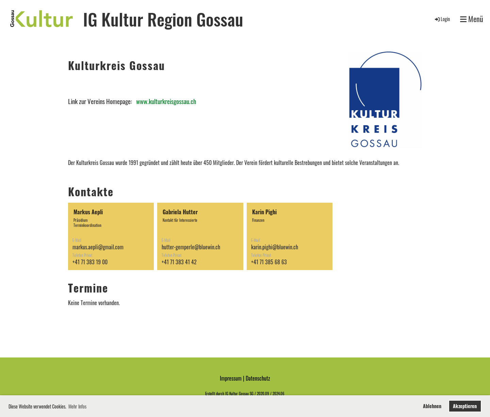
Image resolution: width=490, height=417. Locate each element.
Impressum (231, 378)
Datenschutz (258, 378)
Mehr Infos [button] (77, 406)
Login (442, 18)
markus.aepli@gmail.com (98, 247)
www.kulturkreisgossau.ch (166, 101)
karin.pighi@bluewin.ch (274, 247)
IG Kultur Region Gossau (163, 19)
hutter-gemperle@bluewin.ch (191, 247)
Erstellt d (211, 393)
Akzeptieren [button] (465, 406)
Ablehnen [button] (432, 406)
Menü (471, 19)
